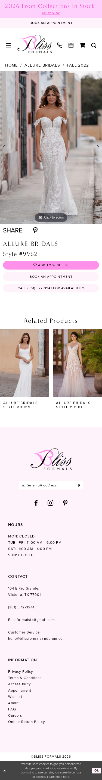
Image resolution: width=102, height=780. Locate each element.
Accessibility (19, 684)
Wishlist (15, 696)
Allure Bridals (42, 65)
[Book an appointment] (51, 23)
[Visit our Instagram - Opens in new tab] (51, 503)
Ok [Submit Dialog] (96, 770)
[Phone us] (60, 45)
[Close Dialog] (4, 770)
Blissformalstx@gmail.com (31, 619)
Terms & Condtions (25, 677)
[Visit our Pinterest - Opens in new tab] (65, 503)
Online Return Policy (26, 721)
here (66, 777)
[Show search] (93, 45)
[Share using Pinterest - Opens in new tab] (35, 230)
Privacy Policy (20, 671)
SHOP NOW (51, 13)
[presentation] (24, 363)
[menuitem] (8, 45)
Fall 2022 (78, 65)
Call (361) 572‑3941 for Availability (51, 288)
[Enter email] (51, 485)
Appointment (19, 690)
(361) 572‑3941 (21, 607)
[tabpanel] (51, 147)
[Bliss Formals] (34, 44)
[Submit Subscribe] (79, 485)
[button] (8, 45)
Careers (15, 715)
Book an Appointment (51, 276)
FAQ (12, 709)
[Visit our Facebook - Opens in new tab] (36, 503)
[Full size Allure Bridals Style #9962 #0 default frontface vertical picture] (51, 147)
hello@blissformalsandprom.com (37, 638)
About (13, 703)
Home (11, 65)
